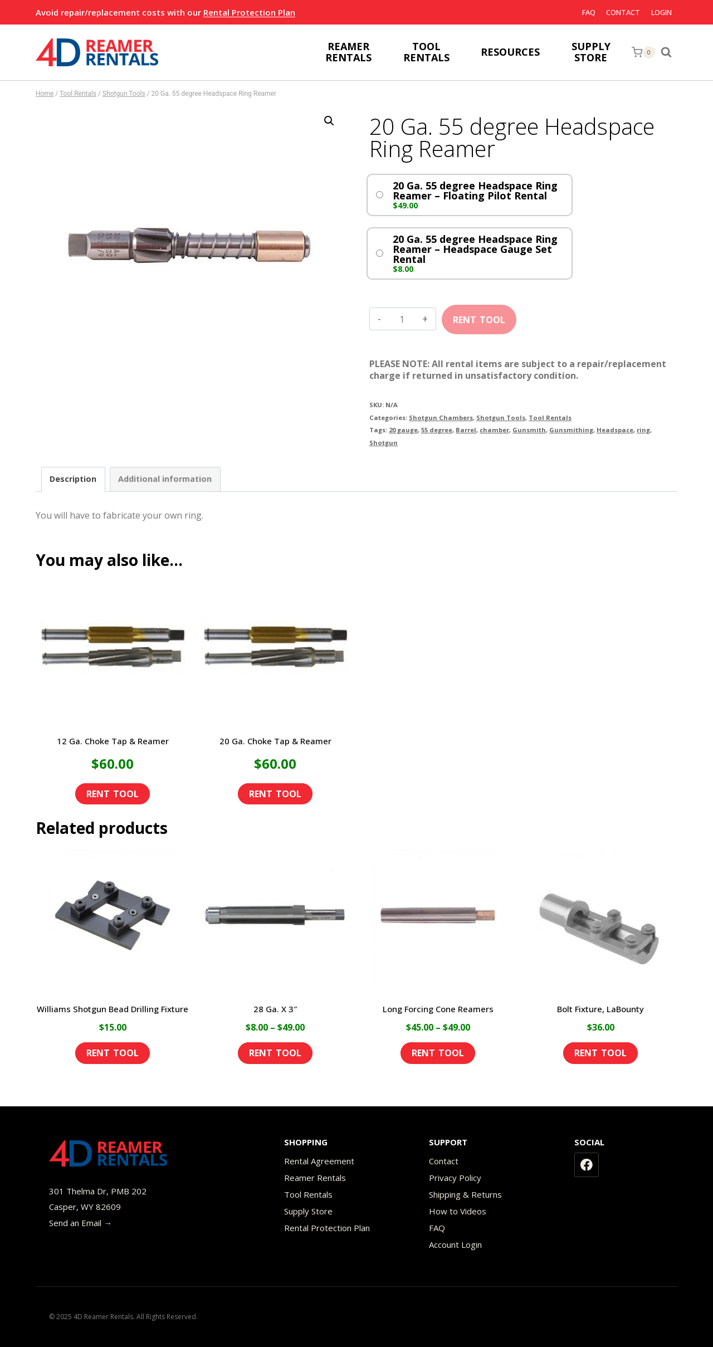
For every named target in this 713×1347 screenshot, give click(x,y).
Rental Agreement (319, 1161)
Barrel (466, 430)
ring (643, 430)
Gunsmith (529, 430)
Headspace (615, 430)
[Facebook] (586, 1165)
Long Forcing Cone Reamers (438, 1008)
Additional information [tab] (165, 479)
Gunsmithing (571, 430)
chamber (494, 430)
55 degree (436, 430)
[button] (329, 121)
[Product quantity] (402, 319)
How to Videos (457, 1211)
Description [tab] (73, 479)
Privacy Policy (455, 1177)
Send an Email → (80, 1222)
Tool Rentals (550, 417)
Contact (623, 12)
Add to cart (479, 316)
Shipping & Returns (465, 1194)
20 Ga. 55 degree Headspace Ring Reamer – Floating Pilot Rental (475, 190)
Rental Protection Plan (249, 12)
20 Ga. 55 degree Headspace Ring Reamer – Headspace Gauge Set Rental (475, 249)
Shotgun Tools (500, 417)
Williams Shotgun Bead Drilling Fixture (112, 1008)
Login (661, 12)
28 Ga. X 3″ (275, 1008)
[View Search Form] (669, 52)
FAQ (588, 12)
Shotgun (383, 442)
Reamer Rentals (315, 1177)
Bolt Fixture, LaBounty (600, 1008)
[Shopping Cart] (643, 52)
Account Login (455, 1244)
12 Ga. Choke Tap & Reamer (113, 740)
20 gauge (403, 430)
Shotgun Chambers (441, 417)
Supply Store (308, 1211)
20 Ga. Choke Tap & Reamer (275, 740)
